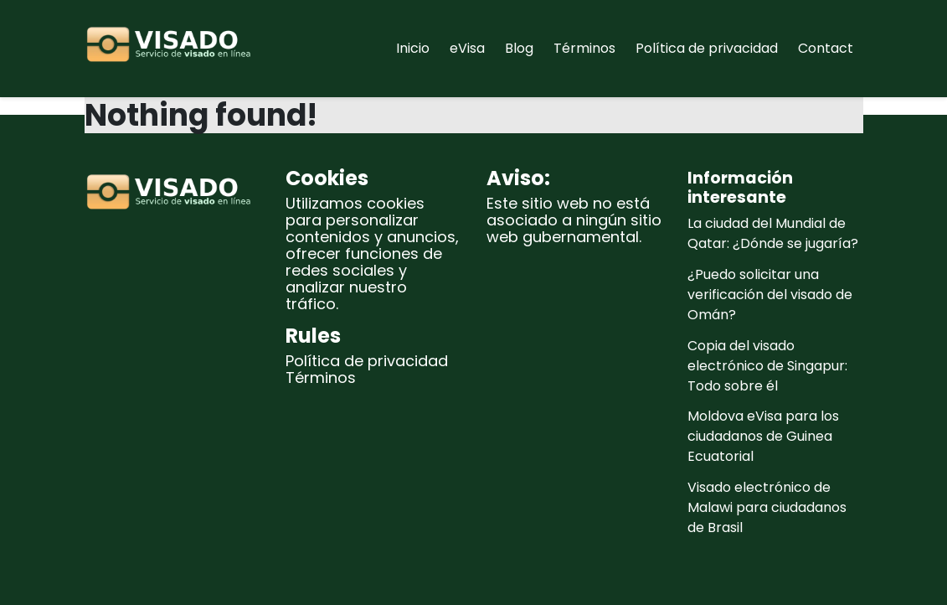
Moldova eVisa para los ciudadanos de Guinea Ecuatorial (763, 436)
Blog (519, 48)
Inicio (413, 48)
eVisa (467, 48)
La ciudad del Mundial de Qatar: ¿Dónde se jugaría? (772, 233)
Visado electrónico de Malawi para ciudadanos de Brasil (767, 507)
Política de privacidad (707, 48)
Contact (825, 48)
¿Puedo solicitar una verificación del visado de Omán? (769, 294)
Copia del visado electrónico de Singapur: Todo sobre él (767, 366)
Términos (584, 48)
